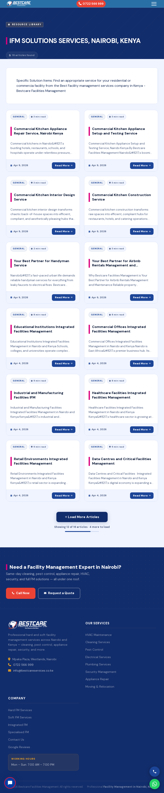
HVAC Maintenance (98, 635)
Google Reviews (19, 747)
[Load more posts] (82, 517)
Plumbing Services (98, 664)
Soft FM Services (20, 717)
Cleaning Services (97, 642)
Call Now (20, 593)
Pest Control (94, 649)
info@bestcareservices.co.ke (33, 670)
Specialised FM (18, 732)
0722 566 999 (91, 4)
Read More (63, 165)
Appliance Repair (97, 679)
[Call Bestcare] (154, 771)
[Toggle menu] (154, 3)
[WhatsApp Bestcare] (154, 784)
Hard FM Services (20, 710)
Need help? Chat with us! (37, 781)
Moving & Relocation (99, 686)
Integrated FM (18, 725)
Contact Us (16, 739)
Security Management (100, 672)
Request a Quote (59, 593)
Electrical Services (98, 657)
